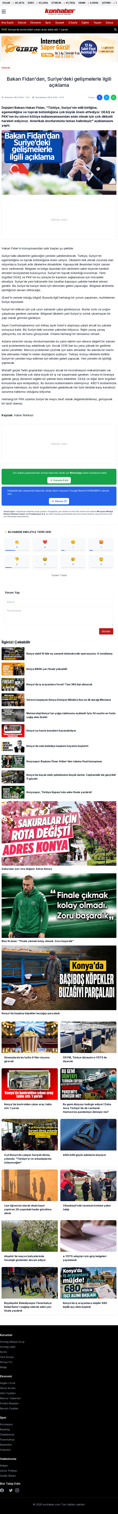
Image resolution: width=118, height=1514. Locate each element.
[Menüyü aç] (4, 11)
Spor (48, 22)
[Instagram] (17, 1490)
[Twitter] (11, 1490)
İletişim (4, 1465)
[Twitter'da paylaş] (106, 97)
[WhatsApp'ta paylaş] (113, 97)
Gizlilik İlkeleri (8, 1475)
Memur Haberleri (10, 1398)
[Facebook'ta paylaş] (99, 97)
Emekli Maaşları (9, 1403)
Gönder (106, 631)
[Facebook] (2, 1490)
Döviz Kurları (8, 1388)
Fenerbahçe (7, 1439)
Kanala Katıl (59, 480)
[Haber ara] (115, 29)
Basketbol (6, 1444)
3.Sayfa (72, 22)
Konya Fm (6, 1362)
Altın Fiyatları (8, 1393)
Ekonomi (35, 22)
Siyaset (59, 22)
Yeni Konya (6, 1357)
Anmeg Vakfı (7, 1346)
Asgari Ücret (7, 1383)
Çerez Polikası (8, 1470)
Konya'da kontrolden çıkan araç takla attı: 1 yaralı (34, 29)
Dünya (109, 22)
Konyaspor (6, 1424)
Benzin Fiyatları (9, 1408)
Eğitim (85, 22)
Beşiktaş (5, 1429)
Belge (3, 1367)
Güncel (22, 22)
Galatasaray (7, 1434)
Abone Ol (59, 501)
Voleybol (5, 1449)
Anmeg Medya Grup (12, 1341)
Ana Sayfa (7, 22)
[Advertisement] (59, 220)
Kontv (3, 1352)
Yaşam (97, 22)
